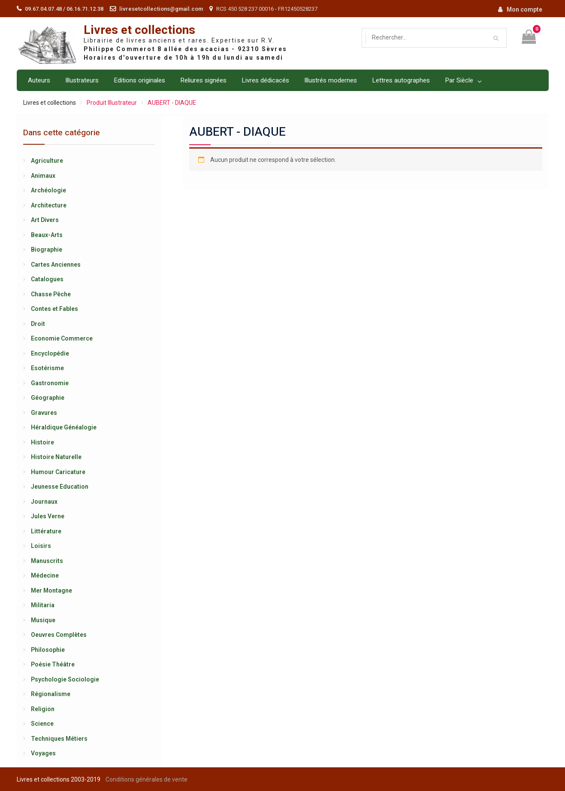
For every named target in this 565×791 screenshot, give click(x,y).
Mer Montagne (51, 590)
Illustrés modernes (330, 80)
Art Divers (45, 219)
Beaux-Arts (47, 234)
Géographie (47, 397)
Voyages (43, 753)
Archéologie (48, 190)
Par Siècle (459, 80)
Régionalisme (50, 694)
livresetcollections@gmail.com (161, 9)
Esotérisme (47, 368)
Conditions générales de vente (146, 779)
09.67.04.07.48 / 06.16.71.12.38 (64, 9)
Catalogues (47, 279)
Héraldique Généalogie (64, 427)
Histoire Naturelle (56, 456)
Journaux (44, 501)
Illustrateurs (82, 80)
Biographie (46, 249)
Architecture (48, 205)
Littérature (46, 531)
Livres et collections (139, 30)
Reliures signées (203, 80)
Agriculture (47, 160)
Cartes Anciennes (56, 264)
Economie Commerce (62, 338)
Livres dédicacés (265, 80)
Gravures (44, 412)
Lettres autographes (401, 80)
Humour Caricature (58, 472)
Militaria (42, 605)
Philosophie (48, 649)
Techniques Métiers (59, 738)
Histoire (42, 442)
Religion (42, 709)
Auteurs (39, 80)
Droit (38, 323)
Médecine (45, 575)
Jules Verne (47, 516)
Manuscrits (47, 560)
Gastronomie (50, 383)
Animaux (43, 175)
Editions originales (139, 80)
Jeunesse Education (59, 486)
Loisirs (41, 545)
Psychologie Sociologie (65, 679)
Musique (43, 620)
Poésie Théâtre (53, 664)
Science (42, 723)
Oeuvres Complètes (59, 634)
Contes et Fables (54, 308)
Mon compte (524, 9)
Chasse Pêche (51, 294)
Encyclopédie (50, 353)
